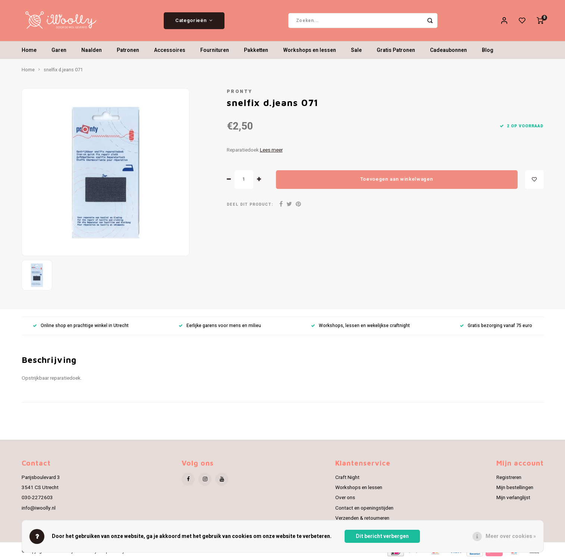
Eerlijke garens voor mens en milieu (220, 326)
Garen (58, 50)
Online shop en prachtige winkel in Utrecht (81, 326)
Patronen (128, 50)
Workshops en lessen (309, 50)
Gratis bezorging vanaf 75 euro (496, 326)
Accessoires (169, 50)
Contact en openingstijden (364, 508)
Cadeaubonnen (448, 50)
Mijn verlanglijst (513, 497)
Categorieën (194, 20)
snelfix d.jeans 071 (63, 69)
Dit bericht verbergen (382, 536)
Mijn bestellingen (514, 487)
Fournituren (214, 50)
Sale (356, 50)
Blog (487, 50)
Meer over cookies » (511, 536)
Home (29, 50)
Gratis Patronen (396, 50)
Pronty (239, 91)
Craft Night (347, 477)
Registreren (508, 477)
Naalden (91, 50)
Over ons (345, 497)
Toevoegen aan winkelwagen (396, 179)
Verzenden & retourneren (362, 518)
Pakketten (256, 50)
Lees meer (271, 150)
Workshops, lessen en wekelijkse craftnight (360, 326)
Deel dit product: (250, 204)
